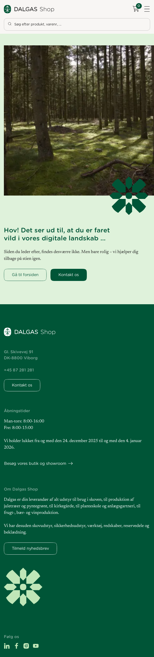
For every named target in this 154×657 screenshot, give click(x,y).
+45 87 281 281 (19, 370)
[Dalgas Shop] (29, 9)
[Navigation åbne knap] (147, 9)
